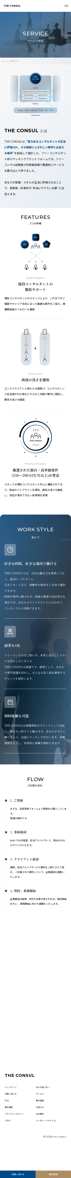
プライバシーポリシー (16, 1135)
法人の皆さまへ (44, 1106)
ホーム (5, 61)
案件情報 (9, 1128)
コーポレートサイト (47, 1143)
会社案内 (40, 1135)
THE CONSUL (14, 6)
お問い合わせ (17, 1173)
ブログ (8, 1143)
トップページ (12, 1106)
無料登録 (53, 1173)
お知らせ (40, 1128)
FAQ (7, 1120)
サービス (40, 1113)
